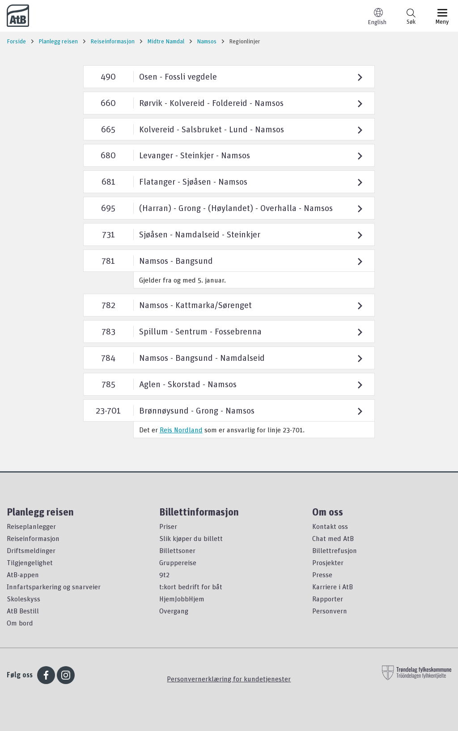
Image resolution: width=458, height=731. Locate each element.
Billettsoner (177, 550)
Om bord (20, 622)
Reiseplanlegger (31, 526)
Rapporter (327, 598)
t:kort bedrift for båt (190, 586)
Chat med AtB (333, 538)
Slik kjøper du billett (191, 538)
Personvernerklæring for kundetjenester (229, 678)
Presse (322, 574)
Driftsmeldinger (31, 550)
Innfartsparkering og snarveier (54, 586)
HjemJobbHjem (181, 598)
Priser (168, 526)
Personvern (329, 610)
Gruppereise (177, 562)
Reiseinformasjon (33, 538)
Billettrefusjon (334, 550)
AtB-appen (23, 574)
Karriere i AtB (332, 586)
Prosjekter (328, 562)
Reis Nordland (181, 429)
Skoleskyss (23, 598)
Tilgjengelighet (30, 562)
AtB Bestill (23, 610)
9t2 (164, 574)
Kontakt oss (330, 526)
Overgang (173, 610)
